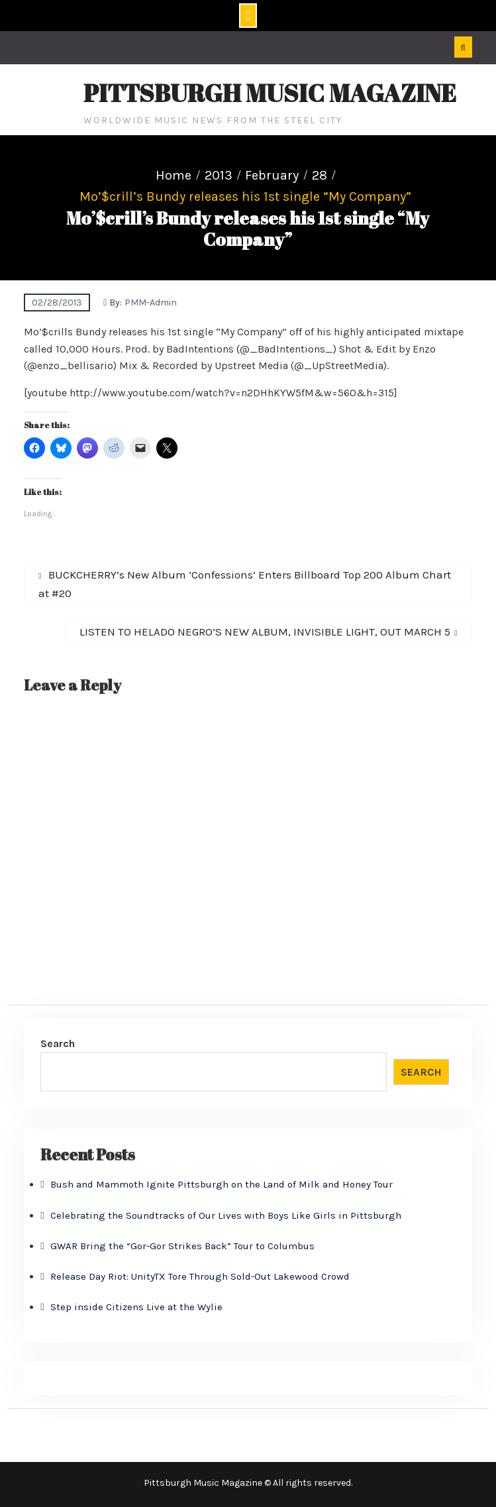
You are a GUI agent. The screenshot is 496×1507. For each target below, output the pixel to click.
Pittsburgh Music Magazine (269, 92)
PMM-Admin (150, 302)
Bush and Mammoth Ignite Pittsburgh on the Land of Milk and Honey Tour (221, 1184)
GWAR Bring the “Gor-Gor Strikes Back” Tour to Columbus (182, 1246)
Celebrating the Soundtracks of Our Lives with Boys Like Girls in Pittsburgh (225, 1215)
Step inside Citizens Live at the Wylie (136, 1307)
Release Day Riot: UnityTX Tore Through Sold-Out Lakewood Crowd (200, 1276)
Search (57, 1043)
